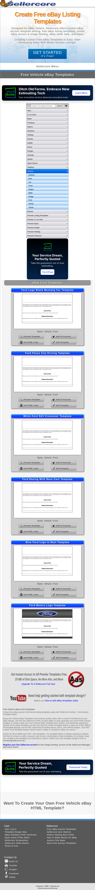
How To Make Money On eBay (62, 837)
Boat (30, 179)
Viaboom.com (54, 886)
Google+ (11, 869)
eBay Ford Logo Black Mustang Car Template (48, 311)
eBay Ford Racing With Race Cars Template (48, 500)
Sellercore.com (44, 888)
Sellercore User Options (59, 832)
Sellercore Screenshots (16, 840)
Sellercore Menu (47, 66)
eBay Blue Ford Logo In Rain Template (48, 563)
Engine (31, 189)
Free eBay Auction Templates (61, 829)
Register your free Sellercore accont (20, 745)
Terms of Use (11, 846)
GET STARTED (47, 53)
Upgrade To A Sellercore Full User (38, 684)
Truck (30, 186)
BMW (30, 193)
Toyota (30, 207)
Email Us (11, 861)
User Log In (10, 829)
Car (29, 182)
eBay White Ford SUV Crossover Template (48, 437)
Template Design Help (16, 832)
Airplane (31, 175)
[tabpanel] (47, 191)
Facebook (12, 873)
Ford (30, 200)
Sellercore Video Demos (17, 843)
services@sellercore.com (14, 740)
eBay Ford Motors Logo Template (48, 626)
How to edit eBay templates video (61, 700)
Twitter (10, 876)
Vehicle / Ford (51, 331)
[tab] (47, 110)
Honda (30, 204)
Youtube (11, 865)
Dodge (30, 197)
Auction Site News (56, 840)
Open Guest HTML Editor (17, 837)
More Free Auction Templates (61, 843)
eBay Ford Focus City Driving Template (48, 374)
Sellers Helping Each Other (60, 835)
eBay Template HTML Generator (21, 835)
